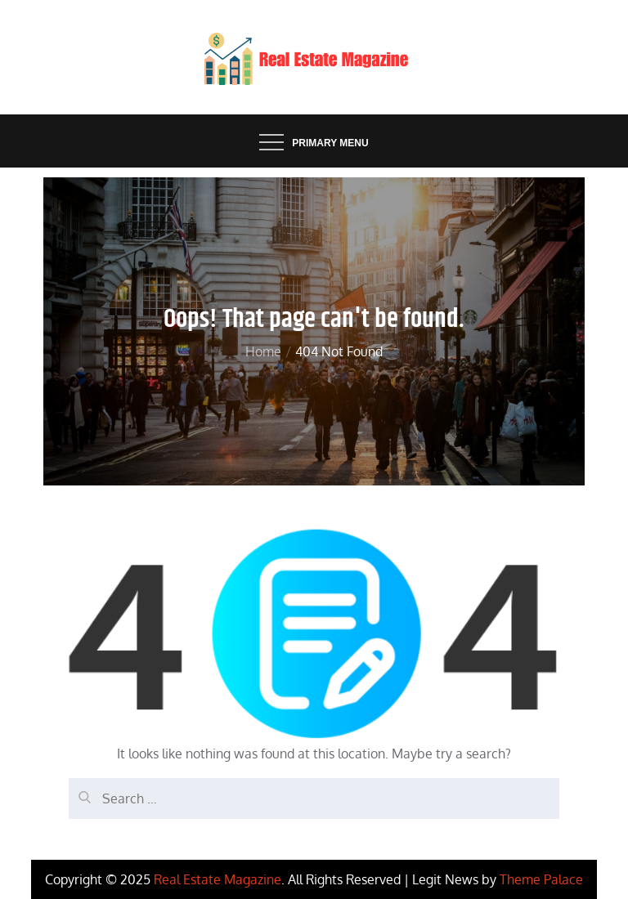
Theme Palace (541, 879)
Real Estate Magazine (217, 879)
